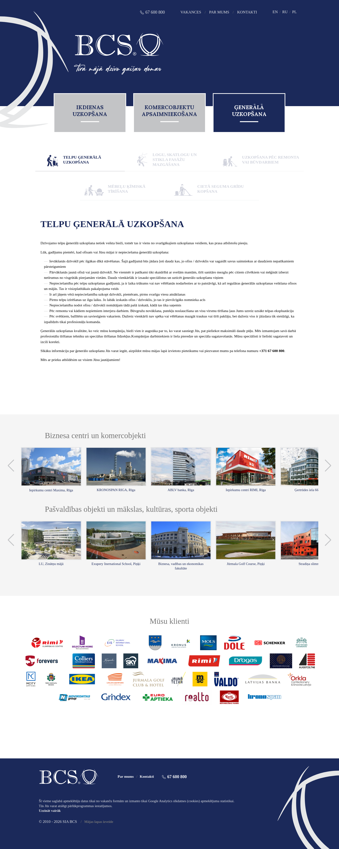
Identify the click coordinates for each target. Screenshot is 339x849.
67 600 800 (155, 12)
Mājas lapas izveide (98, 822)
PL (294, 12)
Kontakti (247, 12)
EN (275, 12)
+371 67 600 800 (271, 351)
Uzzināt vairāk (50, 811)
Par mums (219, 12)
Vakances (190, 12)
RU (285, 12)
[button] (11, 466)
